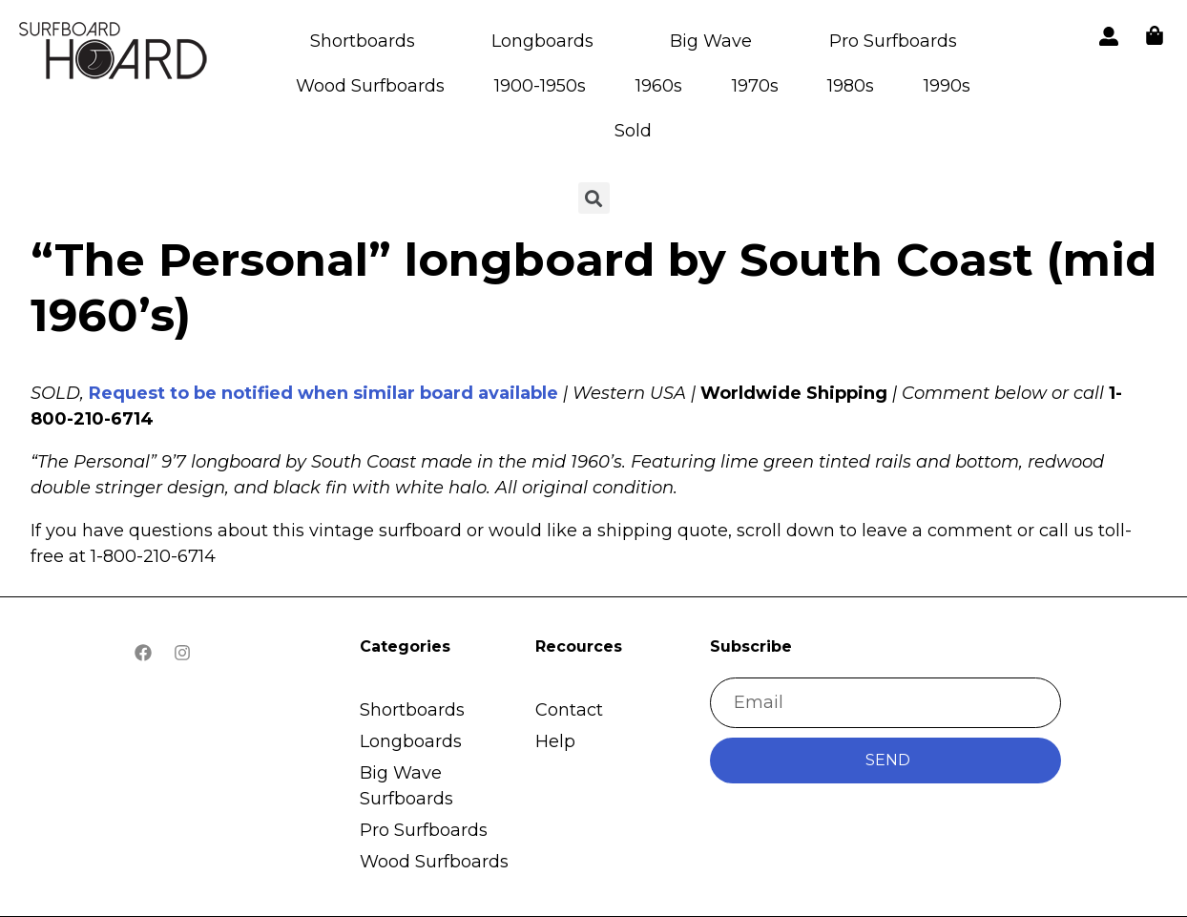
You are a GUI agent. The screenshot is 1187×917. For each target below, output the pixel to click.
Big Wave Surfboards (406, 785)
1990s (947, 85)
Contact (569, 709)
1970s (755, 85)
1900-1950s (540, 85)
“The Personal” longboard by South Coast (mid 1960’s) (593, 287)
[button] (114, 54)
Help (555, 741)
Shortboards (362, 41)
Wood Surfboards (370, 85)
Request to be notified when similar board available (323, 393)
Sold (633, 130)
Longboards (542, 41)
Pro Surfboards (893, 41)
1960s (658, 85)
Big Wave (711, 41)
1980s (850, 85)
